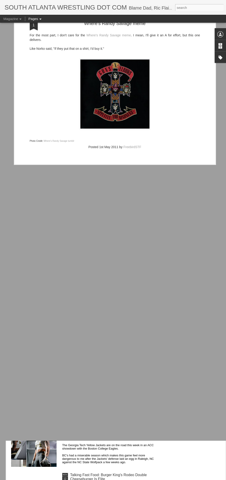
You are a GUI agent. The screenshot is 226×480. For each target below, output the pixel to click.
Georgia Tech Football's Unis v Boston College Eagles (113, 423)
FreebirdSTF (132, 102)
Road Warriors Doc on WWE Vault (97, 372)
